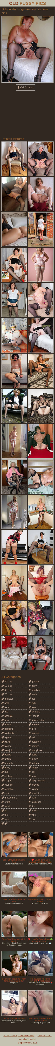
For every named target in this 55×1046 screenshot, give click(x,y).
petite (33, 754)
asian (5, 707)
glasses (34, 681)
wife (32, 815)
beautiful (7, 729)
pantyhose (35, 750)
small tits (35, 793)
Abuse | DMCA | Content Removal (19, 1035)
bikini (5, 741)
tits (32, 806)
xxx (32, 819)
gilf (4, 823)
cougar (6, 780)
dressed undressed (12, 797)
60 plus (6, 690)
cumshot (7, 789)
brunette (7, 763)
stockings (35, 802)
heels (33, 694)
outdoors (35, 741)
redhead (34, 763)
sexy (32, 776)
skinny (33, 789)
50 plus (6, 686)
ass (4, 711)
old (32, 737)
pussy (33, 759)
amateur (7, 698)
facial (5, 806)
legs (32, 707)
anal (5, 703)
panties (34, 746)
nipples (34, 733)
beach (6, 724)
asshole (7, 716)
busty (5, 767)
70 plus (6, 694)
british (6, 759)
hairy (33, 686)
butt (4, 772)
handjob (34, 690)
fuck (5, 819)
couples (7, 784)
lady (32, 703)
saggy (33, 767)
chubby (6, 776)
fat (4, 810)
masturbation (37, 720)
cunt (5, 793)
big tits (6, 737)
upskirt (34, 810)
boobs (6, 754)
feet (4, 815)
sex (32, 772)
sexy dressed (37, 780)
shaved (34, 784)
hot (32, 698)
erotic (5, 802)
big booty (7, 733)
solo (32, 797)
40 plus (6, 681)
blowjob (6, 750)
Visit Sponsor (26, 87)
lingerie (34, 716)
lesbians (34, 711)
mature (34, 724)
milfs (32, 729)
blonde (6, 746)
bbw (5, 720)
